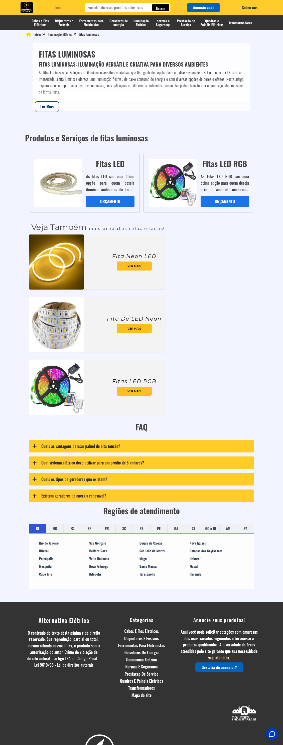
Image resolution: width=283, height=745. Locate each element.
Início (59, 8)
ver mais (134, 260)
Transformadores (240, 22)
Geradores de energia (118, 22)
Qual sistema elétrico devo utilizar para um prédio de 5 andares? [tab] (87, 457)
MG (55, 522)
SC (124, 522)
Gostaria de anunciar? (219, 661)
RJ (37, 522)
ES (72, 522)
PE (159, 522)
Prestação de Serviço (186, 22)
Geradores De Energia (141, 646)
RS (141, 522)
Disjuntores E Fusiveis (141, 632)
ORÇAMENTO (107, 195)
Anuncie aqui (203, 7)
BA (176, 522)
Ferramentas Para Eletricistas (141, 639)
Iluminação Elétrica (141, 22)
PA (245, 522)
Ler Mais (47, 107)
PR (107, 522)
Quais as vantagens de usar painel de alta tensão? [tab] (75, 440)
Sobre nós (249, 8)
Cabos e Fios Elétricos (40, 22)
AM (228, 522)
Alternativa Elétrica (63, 614)
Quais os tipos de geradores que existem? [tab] (68, 473)
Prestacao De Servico (142, 668)
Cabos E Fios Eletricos (141, 625)
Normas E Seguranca (141, 661)
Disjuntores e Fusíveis (64, 22)
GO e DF (211, 522)
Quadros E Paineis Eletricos (141, 675)
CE (193, 522)
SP (89, 522)
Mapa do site (141, 689)
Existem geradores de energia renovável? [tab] (68, 490)
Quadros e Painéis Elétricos (211, 22)
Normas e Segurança (163, 22)
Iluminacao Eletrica (141, 653)
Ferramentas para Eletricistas (91, 22)
